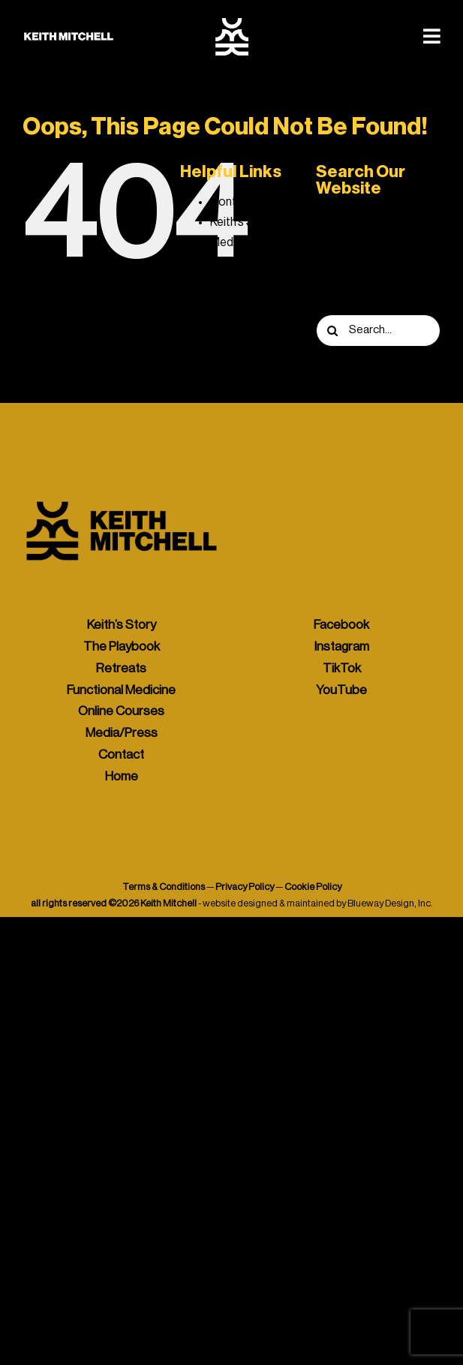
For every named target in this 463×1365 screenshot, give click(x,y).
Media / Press (245, 242)
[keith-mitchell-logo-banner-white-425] (69, 37)
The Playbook (247, 304)
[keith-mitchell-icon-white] (232, 23)
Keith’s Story (242, 222)
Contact (232, 202)
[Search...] (378, 330)
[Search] (332, 330)
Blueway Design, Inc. (390, 903)
